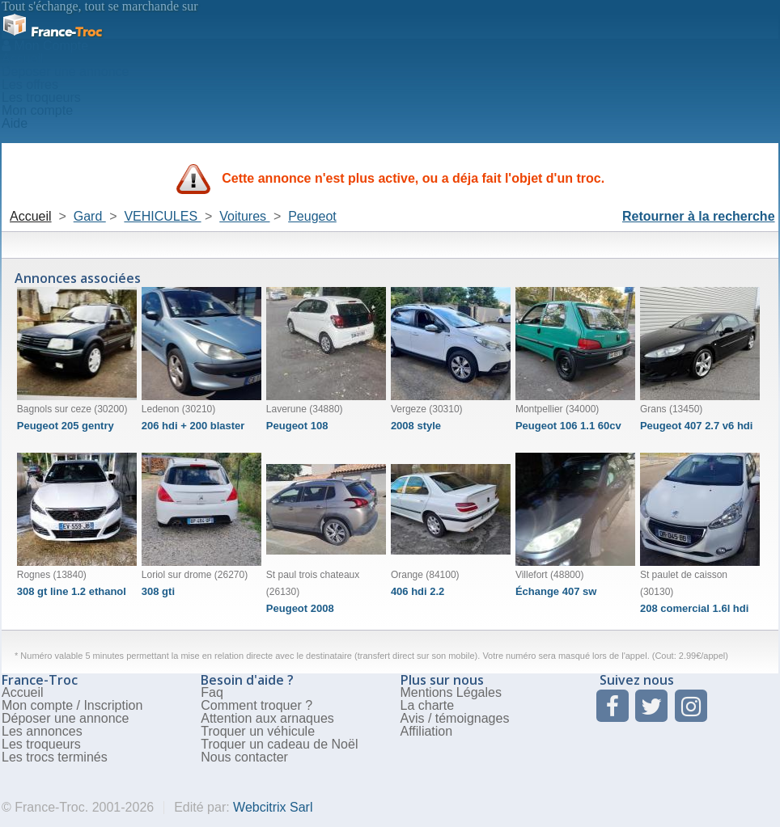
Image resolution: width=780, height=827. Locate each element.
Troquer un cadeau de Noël (279, 744)
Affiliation (427, 731)
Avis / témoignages (455, 718)
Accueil (23, 58)
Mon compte (37, 110)
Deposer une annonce (65, 71)
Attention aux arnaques (267, 718)
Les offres (30, 84)
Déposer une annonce (65, 718)
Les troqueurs (41, 97)
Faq (212, 692)
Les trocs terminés (55, 757)
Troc (52, 32)
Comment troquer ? (256, 705)
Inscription (112, 705)
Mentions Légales (451, 692)
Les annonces (42, 731)
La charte (428, 705)
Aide (15, 123)
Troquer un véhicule (258, 731)
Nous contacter (244, 757)
